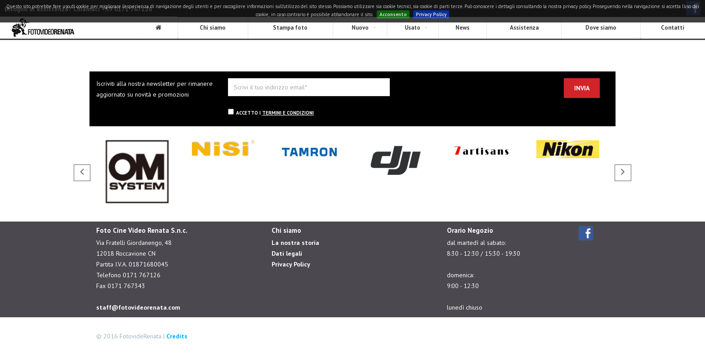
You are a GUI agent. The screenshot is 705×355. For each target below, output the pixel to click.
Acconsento (393, 14)
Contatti (672, 27)
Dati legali (287, 253)
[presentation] (471, 95)
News (462, 27)
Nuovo (360, 27)
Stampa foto (290, 27)
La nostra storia (295, 243)
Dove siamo (600, 27)
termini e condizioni (288, 113)
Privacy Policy (431, 14)
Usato (412, 27)
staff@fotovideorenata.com (138, 307)
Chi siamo (213, 27)
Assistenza (524, 27)
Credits (176, 336)
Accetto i (271, 112)
